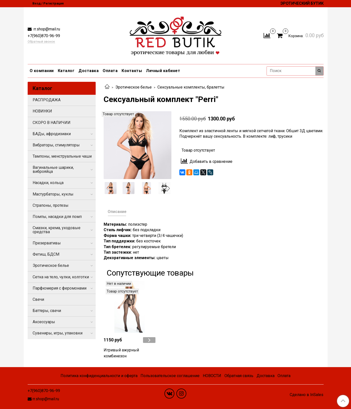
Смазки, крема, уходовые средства (56, 229)
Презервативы (47, 243)
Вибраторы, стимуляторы (56, 145)
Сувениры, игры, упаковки (57, 333)
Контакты (132, 70)
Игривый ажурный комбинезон (121, 353)
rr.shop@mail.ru (46, 29)
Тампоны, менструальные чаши (62, 156)
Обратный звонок (41, 41)
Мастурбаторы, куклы (53, 194)
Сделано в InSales (306, 395)
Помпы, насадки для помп (57, 216)
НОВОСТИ (212, 375)
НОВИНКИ (42, 111)
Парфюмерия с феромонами (59, 288)
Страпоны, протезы (51, 205)
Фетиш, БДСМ (46, 254)
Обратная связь (238, 375)
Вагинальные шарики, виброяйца (53, 169)
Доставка (88, 70)
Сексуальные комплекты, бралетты (190, 87)
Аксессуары (44, 321)
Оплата (110, 70)
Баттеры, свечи (47, 310)
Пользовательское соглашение (170, 375)
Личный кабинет (163, 70)
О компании (42, 70)
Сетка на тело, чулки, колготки (61, 277)
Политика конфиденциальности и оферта (99, 375)
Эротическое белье (133, 87)
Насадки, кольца (48, 182)
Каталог (66, 70)
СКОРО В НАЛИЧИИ (51, 122)
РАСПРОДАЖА (47, 100)
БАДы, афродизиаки (52, 133)
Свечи (38, 299)
